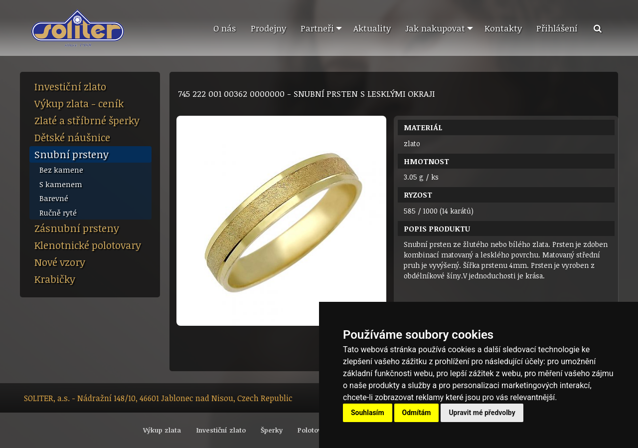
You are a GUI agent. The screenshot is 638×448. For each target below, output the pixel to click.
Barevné (53, 198)
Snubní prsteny (71, 154)
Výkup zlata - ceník (79, 103)
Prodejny (268, 28)
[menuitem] (224, 28)
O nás (224, 28)
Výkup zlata (162, 430)
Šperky (272, 430)
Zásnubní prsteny (76, 228)
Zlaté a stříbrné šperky (87, 120)
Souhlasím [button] (367, 413)
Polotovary (315, 430)
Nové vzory (59, 262)
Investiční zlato (70, 86)
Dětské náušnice (72, 137)
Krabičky (54, 279)
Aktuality (372, 28)
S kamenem (60, 184)
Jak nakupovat (435, 28)
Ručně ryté (58, 213)
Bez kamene (61, 170)
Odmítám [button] (416, 413)
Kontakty (503, 28)
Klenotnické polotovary (87, 245)
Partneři (317, 28)
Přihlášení (557, 28)
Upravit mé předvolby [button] (482, 413)
